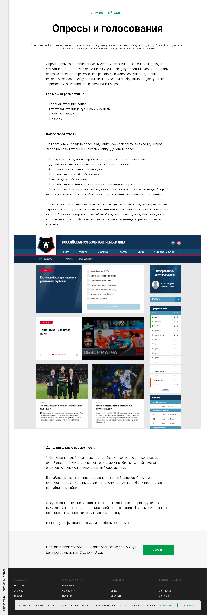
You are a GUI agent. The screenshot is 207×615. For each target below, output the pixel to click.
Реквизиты (68, 585)
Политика (67, 595)
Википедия (116, 595)
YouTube (18, 590)
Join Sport (164, 585)
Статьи (114, 585)
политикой (168, 605)
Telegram (18, 595)
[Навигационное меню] (4, 4)
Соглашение (68, 590)
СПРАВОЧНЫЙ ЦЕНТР (108, 12)
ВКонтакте (19, 585)
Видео (114, 590)
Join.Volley (164, 595)
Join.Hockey (165, 590)
